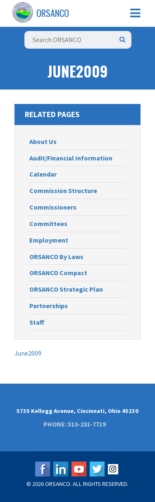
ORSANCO (52, 12)
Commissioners (52, 207)
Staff (36, 322)
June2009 (27, 353)
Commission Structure (63, 190)
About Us (43, 141)
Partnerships (48, 306)
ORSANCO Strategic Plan (66, 289)
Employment (48, 240)
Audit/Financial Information (70, 158)
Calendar (43, 174)
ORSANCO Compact (58, 273)
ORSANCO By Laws (56, 256)
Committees (48, 223)
